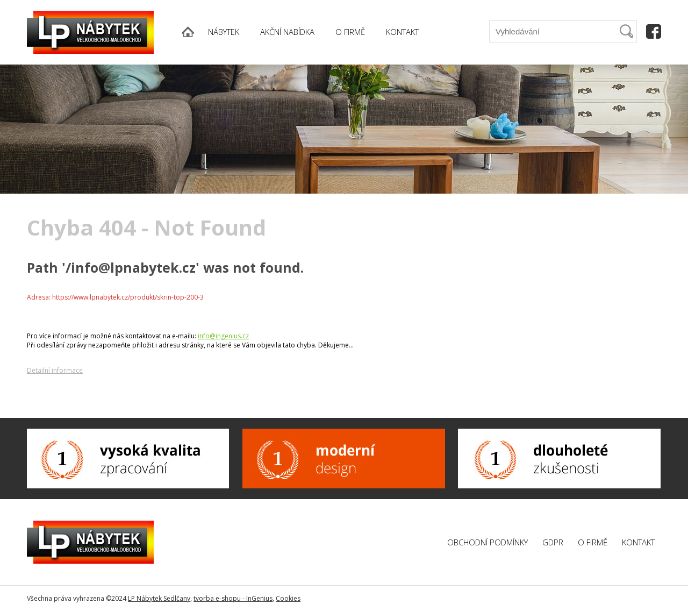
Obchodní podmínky (487, 542)
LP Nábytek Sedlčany (159, 598)
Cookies (288, 598)
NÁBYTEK (223, 31)
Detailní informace (55, 370)
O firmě (592, 542)
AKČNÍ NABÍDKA (287, 31)
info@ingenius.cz (223, 335)
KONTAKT (402, 31)
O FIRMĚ (350, 31)
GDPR (552, 542)
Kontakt (638, 542)
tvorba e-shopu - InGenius (233, 598)
